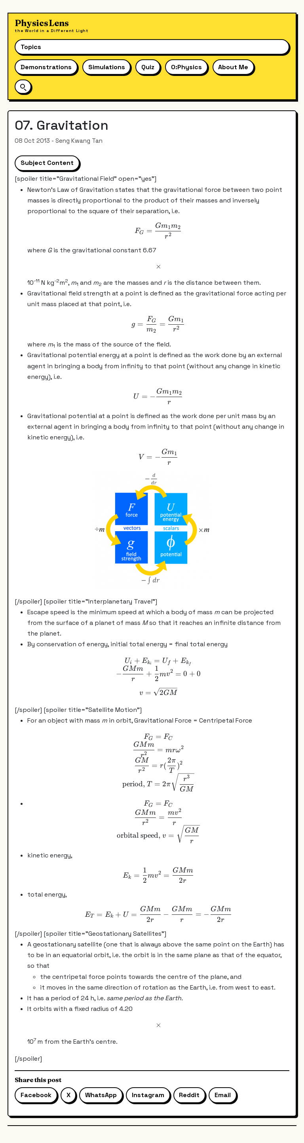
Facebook (36, 1095)
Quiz (147, 67)
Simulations (106, 67)
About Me (233, 67)
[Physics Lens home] (52, 26)
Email (223, 1095)
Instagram (148, 1095)
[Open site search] (23, 86)
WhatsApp (101, 1095)
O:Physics (186, 67)
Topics (31, 47)
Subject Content (47, 163)
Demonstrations (46, 67)
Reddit (189, 1095)
